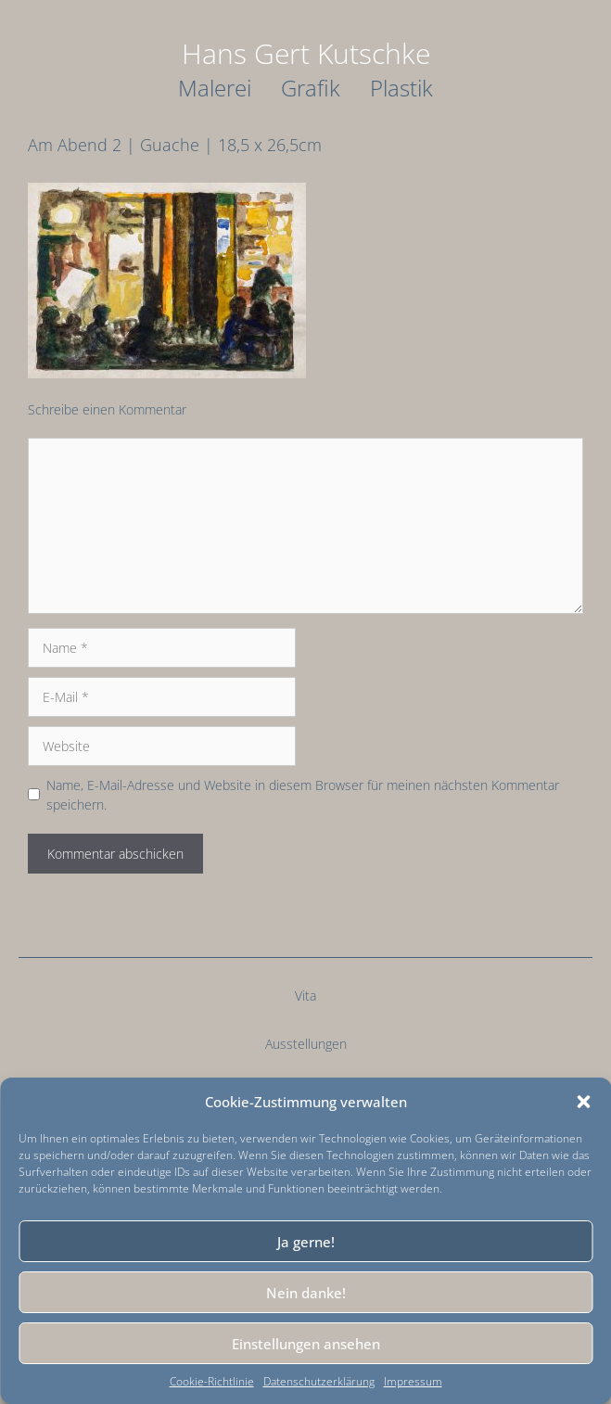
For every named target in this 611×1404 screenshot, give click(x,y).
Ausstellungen (306, 1044)
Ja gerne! (306, 1241)
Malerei (214, 87)
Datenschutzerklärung (319, 1381)
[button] (583, 1101)
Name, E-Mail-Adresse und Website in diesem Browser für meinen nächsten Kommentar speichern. (302, 794)
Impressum (413, 1381)
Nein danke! (306, 1292)
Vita (305, 995)
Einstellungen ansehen (306, 1343)
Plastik (401, 87)
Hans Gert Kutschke (306, 53)
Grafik (310, 87)
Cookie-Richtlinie (212, 1381)
